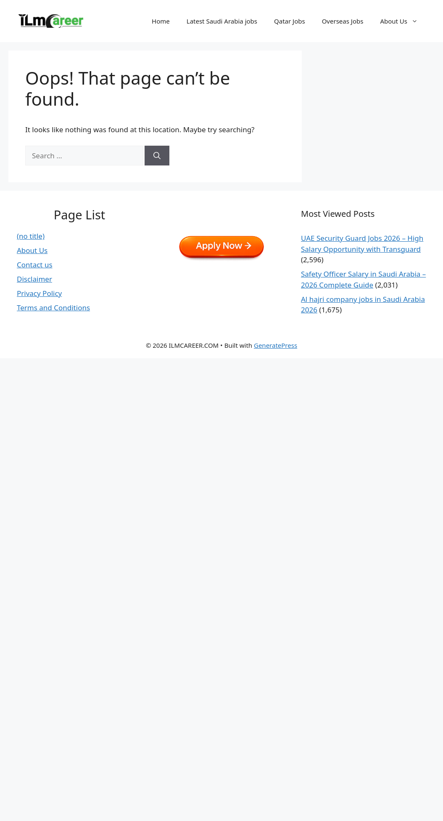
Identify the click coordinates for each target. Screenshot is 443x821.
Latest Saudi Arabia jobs (222, 21)
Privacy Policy (39, 293)
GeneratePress (275, 345)
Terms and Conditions (53, 307)
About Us (403, 21)
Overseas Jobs (343, 21)
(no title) (31, 236)
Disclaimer (34, 279)
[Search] (157, 156)
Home (161, 21)
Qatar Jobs (289, 21)
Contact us (35, 264)
